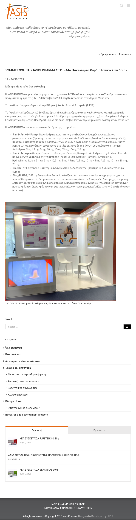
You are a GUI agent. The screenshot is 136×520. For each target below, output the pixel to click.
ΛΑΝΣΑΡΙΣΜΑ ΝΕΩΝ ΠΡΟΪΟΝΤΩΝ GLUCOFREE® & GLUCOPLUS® (44, 455)
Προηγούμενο (108, 54)
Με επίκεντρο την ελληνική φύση (27, 374)
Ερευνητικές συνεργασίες (23, 388)
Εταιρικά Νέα (55, 303)
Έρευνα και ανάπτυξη (18, 367)
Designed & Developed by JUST (95, 516)
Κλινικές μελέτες (18, 394)
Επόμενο (124, 54)
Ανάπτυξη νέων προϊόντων (23, 381)
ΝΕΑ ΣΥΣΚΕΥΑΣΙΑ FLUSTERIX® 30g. (40, 438)
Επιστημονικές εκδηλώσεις (33, 303)
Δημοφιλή (37, 430)
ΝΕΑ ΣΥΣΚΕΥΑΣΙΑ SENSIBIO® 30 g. (39, 469)
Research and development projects (26, 414)
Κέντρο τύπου (70, 303)
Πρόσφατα (99, 430)
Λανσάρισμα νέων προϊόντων (23, 361)
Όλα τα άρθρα (85, 303)
